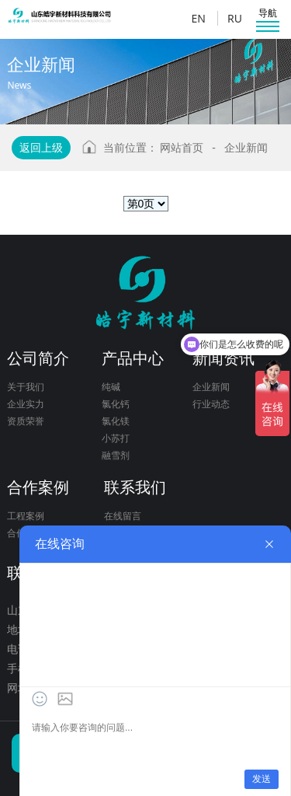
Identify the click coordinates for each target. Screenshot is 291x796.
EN (198, 18)
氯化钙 (116, 403)
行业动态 (211, 403)
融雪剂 (116, 455)
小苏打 (116, 438)
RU (234, 18)
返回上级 (41, 147)
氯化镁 (116, 421)
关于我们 (25, 386)
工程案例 (25, 515)
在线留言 (122, 515)
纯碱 (111, 386)
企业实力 (25, 403)
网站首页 (181, 147)
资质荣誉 (25, 421)
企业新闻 (246, 147)
